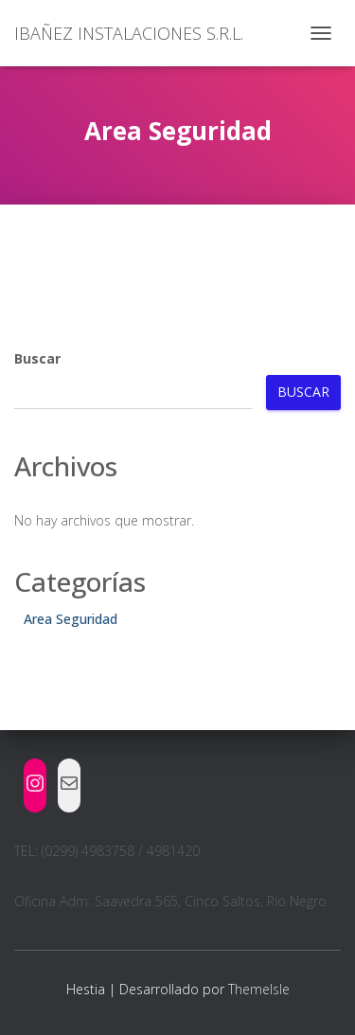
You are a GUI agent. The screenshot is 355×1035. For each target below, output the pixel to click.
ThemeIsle (259, 989)
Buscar (37, 358)
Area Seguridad (70, 619)
